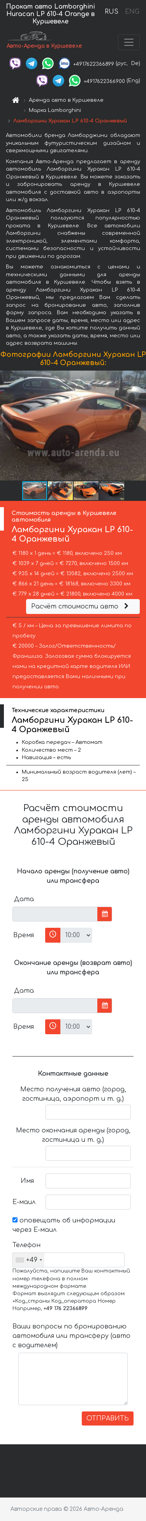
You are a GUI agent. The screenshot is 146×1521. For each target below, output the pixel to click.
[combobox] (28, 1260)
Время (23, 935)
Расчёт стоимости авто (81, 606)
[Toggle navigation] (129, 42)
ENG (132, 11)
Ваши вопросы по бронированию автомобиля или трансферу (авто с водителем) (71, 1336)
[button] (139, 425)
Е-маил (23, 1202)
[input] (55, 914)
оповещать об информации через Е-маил (63, 1225)
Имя (27, 1180)
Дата (24, 899)
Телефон (26, 1245)
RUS (111, 11)
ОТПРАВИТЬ (107, 1418)
